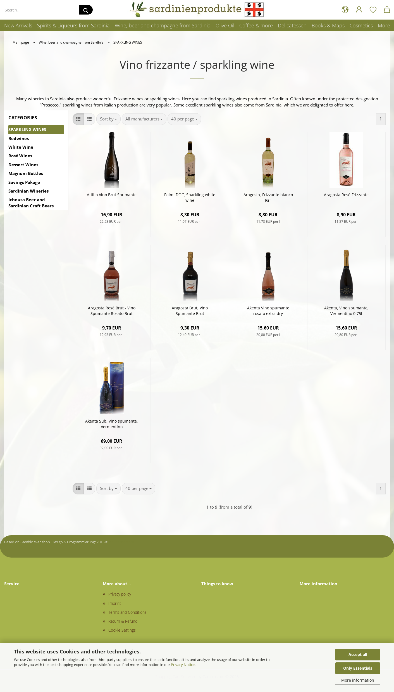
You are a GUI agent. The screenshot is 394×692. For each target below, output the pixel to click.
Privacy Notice (183, 664)
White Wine (20, 147)
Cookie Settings (122, 630)
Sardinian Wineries (28, 191)
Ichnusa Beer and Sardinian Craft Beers (31, 202)
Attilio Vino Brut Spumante (112, 194)
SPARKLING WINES (27, 129)
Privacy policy (119, 594)
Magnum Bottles (25, 173)
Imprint (114, 603)
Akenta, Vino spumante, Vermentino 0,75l (346, 310)
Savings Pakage (24, 182)
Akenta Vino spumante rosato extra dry (268, 310)
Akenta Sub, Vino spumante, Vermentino (111, 423)
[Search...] (86, 10)
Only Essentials (357, 668)
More (384, 25)
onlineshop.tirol (122, 541)
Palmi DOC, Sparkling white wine (189, 197)
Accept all (357, 654)
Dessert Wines (23, 164)
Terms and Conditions (127, 612)
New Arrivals (18, 25)
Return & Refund (122, 621)
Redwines (18, 138)
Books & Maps (328, 25)
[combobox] (108, 119)
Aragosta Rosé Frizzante (346, 194)
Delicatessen (292, 25)
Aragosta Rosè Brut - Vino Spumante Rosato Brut (111, 310)
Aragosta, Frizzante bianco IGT (268, 197)
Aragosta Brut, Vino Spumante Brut (190, 310)
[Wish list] (373, 10)
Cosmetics (361, 25)
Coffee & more (256, 25)
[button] (345, 10)
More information (357, 680)
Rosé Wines (20, 155)
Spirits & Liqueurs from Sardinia (73, 25)
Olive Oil (225, 25)
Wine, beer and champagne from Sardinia (163, 25)
